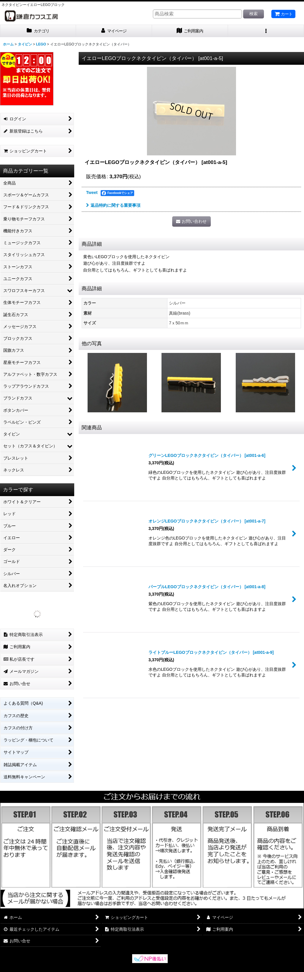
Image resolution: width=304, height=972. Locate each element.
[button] (266, 31)
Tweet (92, 192)
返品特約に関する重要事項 (113, 205)
